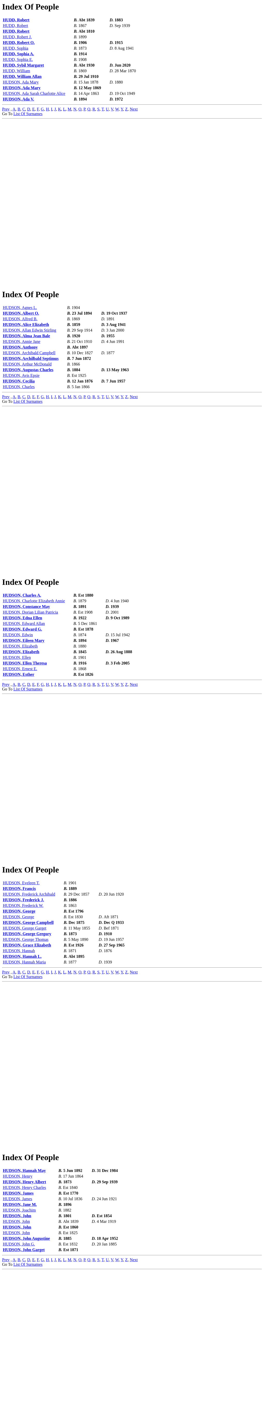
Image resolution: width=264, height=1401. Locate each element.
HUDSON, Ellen (17, 722)
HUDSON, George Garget (24, 1025)
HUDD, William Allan (22, 76)
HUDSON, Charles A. (22, 660)
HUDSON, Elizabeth (20, 711)
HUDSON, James (18, 1323)
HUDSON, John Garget (24, 1379)
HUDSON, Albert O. (21, 345)
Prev (6, 109)
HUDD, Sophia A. (18, 54)
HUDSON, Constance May (26, 671)
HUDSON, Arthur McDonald (27, 396)
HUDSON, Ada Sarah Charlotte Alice (34, 93)
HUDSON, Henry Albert (24, 1311)
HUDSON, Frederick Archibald (29, 991)
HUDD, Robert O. (19, 42)
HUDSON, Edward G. (22, 694)
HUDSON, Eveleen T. (21, 980)
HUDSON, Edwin (18, 699)
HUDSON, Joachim (19, 1340)
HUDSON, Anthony (20, 379)
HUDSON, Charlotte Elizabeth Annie (34, 665)
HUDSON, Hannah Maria (24, 1059)
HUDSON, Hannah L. (22, 1053)
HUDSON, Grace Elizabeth (27, 1042)
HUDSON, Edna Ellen (22, 682)
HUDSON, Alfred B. (20, 351)
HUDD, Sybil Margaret (23, 65)
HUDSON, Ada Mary (21, 82)
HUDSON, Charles (19, 419)
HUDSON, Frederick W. (23, 1002)
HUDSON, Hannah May (24, 1300)
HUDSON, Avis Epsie (21, 408)
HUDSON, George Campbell (28, 1019)
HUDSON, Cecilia (19, 413)
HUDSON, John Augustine (26, 1368)
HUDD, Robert (16, 20)
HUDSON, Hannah (19, 1048)
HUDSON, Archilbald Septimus (31, 391)
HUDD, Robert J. (17, 37)
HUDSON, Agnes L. (20, 340)
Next (134, 109)
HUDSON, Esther (18, 739)
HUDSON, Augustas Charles (28, 402)
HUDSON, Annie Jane (21, 374)
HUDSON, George (19, 1008)
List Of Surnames (28, 114)
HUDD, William (16, 71)
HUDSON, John (17, 1345)
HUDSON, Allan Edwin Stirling (29, 362)
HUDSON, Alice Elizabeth (26, 357)
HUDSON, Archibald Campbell (29, 385)
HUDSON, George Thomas (25, 1036)
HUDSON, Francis (19, 986)
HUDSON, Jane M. (20, 1334)
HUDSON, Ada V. (18, 99)
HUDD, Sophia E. (18, 59)
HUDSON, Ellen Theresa (25, 728)
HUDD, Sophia (15, 48)
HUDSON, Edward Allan (24, 688)
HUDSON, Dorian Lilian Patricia (30, 677)
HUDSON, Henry (17, 1306)
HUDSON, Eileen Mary (23, 705)
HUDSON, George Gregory (27, 1031)
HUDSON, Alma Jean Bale (26, 368)
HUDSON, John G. (19, 1373)
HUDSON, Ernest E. (20, 733)
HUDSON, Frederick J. (23, 997)
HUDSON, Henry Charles (24, 1317)
